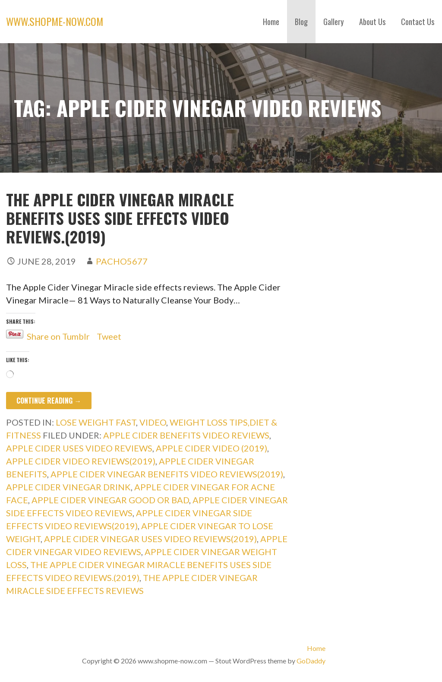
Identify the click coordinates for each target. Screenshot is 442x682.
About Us (372, 21)
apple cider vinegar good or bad (110, 500)
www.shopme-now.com (54, 21)
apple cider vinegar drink (68, 487)
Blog (301, 21)
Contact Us (417, 21)
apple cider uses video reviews (79, 448)
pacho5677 (122, 261)
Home (271, 21)
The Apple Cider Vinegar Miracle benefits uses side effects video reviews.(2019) (120, 218)
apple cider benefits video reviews (186, 435)
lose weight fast (96, 422)
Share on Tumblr (58, 334)
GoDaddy (311, 661)
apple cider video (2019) (211, 448)
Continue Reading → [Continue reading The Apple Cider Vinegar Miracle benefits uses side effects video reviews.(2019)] (48, 400)
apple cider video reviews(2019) (80, 461)
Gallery (333, 21)
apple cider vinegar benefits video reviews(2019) (167, 474)
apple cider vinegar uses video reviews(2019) (150, 539)
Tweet (109, 334)
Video (152, 422)
